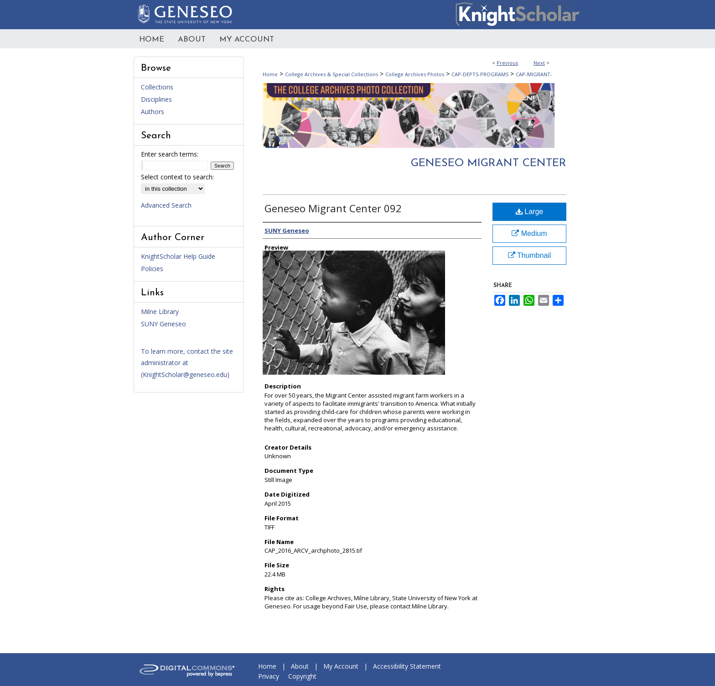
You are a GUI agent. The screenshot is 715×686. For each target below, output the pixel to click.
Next (539, 62)
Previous (507, 62)
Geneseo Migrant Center (488, 163)
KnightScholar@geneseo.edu (185, 374)
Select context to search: (177, 177)
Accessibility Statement (407, 666)
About (300, 666)
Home (270, 74)
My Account (340, 666)
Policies (152, 268)
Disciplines (156, 99)
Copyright (302, 676)
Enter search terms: (169, 154)
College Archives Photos (414, 74)
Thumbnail (529, 255)
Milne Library (160, 311)
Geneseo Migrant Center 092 (333, 208)
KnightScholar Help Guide (178, 256)
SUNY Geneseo (163, 323)
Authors (152, 111)
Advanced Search (166, 205)
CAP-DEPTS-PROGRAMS (479, 74)
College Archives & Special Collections (331, 74)
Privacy (268, 676)
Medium (529, 233)
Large (529, 211)
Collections (157, 87)
